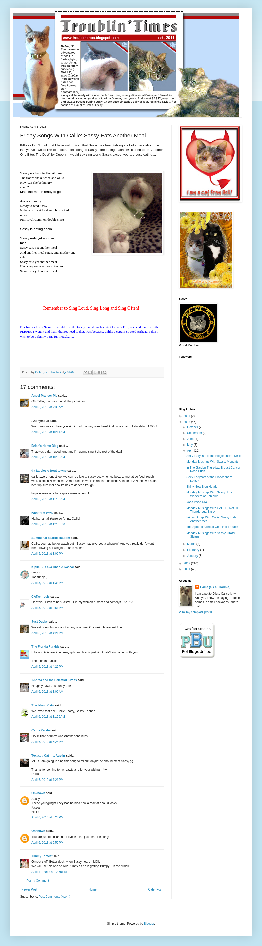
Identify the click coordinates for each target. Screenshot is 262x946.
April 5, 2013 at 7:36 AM (47, 407)
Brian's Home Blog (44, 446)
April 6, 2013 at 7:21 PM (47, 780)
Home (93, 889)
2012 (187, 563)
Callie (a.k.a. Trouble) (215, 587)
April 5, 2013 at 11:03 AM (48, 499)
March (191, 544)
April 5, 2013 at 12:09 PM (48, 524)
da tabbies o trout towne (49, 470)
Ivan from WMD (42, 513)
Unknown (38, 793)
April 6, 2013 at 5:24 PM (47, 742)
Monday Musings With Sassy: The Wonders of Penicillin (209, 494)
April (190, 450)
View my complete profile (195, 612)
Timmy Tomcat (42, 856)
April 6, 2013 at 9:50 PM (47, 842)
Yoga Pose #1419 (198, 502)
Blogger (149, 923)
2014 (187, 416)
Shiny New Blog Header (202, 486)
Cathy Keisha (41, 730)
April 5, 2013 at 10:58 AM (48, 457)
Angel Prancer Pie (44, 395)
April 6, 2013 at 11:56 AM (48, 716)
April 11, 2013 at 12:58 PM (49, 872)
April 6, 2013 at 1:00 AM (47, 691)
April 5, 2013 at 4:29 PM (47, 667)
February (193, 550)
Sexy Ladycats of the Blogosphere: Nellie (214, 456)
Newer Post (29, 889)
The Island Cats (42, 705)
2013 (187, 422)
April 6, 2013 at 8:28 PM (47, 817)
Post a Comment (37, 880)
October (193, 427)
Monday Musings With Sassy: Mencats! (212, 461)
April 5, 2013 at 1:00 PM (47, 553)
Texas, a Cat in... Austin (48, 755)
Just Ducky (39, 621)
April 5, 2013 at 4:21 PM (47, 633)
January (193, 556)
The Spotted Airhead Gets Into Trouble (212, 527)
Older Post (155, 889)
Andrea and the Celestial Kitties (54, 680)
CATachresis (40, 596)
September (195, 433)
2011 (187, 569)
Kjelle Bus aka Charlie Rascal (52, 567)
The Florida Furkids (45, 646)
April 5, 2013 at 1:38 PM (47, 583)
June (190, 439)
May (190, 445)
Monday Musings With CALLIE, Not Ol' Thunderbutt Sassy (212, 509)
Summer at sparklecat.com (50, 538)
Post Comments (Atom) (54, 896)
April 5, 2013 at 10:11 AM (48, 432)
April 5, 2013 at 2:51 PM (47, 608)
